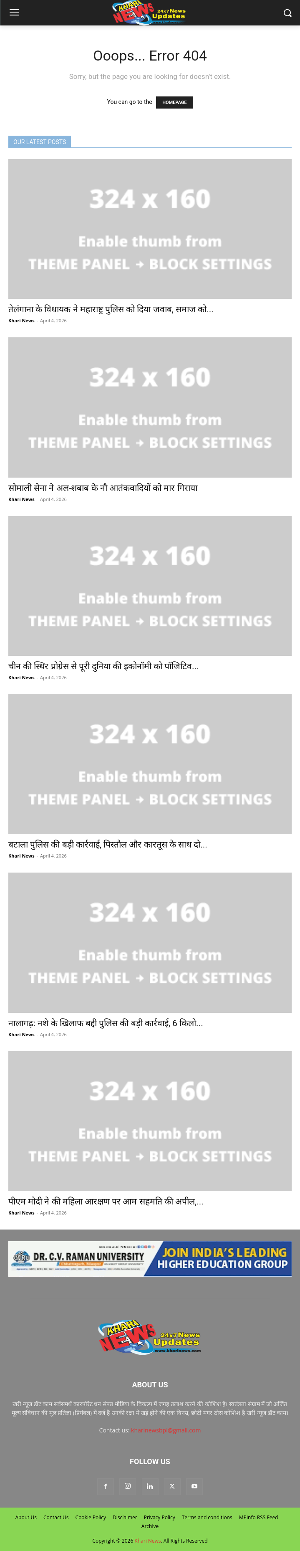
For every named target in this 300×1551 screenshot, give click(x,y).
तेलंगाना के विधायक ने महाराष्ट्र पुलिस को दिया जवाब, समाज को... (111, 309)
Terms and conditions (207, 1517)
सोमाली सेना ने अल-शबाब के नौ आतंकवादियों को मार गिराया (102, 488)
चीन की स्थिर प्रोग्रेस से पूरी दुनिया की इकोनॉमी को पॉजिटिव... (103, 666)
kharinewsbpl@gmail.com (166, 1430)
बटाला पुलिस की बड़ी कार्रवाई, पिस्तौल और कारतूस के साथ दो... (107, 845)
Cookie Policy (91, 1517)
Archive (150, 1526)
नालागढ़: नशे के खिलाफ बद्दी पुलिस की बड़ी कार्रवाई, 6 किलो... (105, 1023)
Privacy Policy (159, 1517)
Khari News (21, 320)
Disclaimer (125, 1517)
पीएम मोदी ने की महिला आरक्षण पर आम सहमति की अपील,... (106, 1202)
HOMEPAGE (174, 102)
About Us (26, 1517)
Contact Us (56, 1517)
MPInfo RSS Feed (258, 1517)
